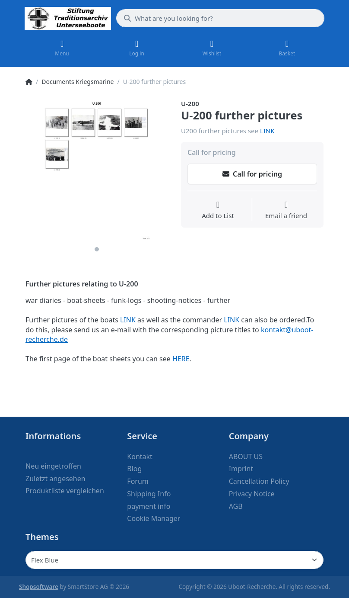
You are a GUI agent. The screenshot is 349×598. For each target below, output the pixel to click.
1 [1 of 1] (97, 249)
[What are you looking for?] (220, 18)
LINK (267, 130)
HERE (181, 358)
